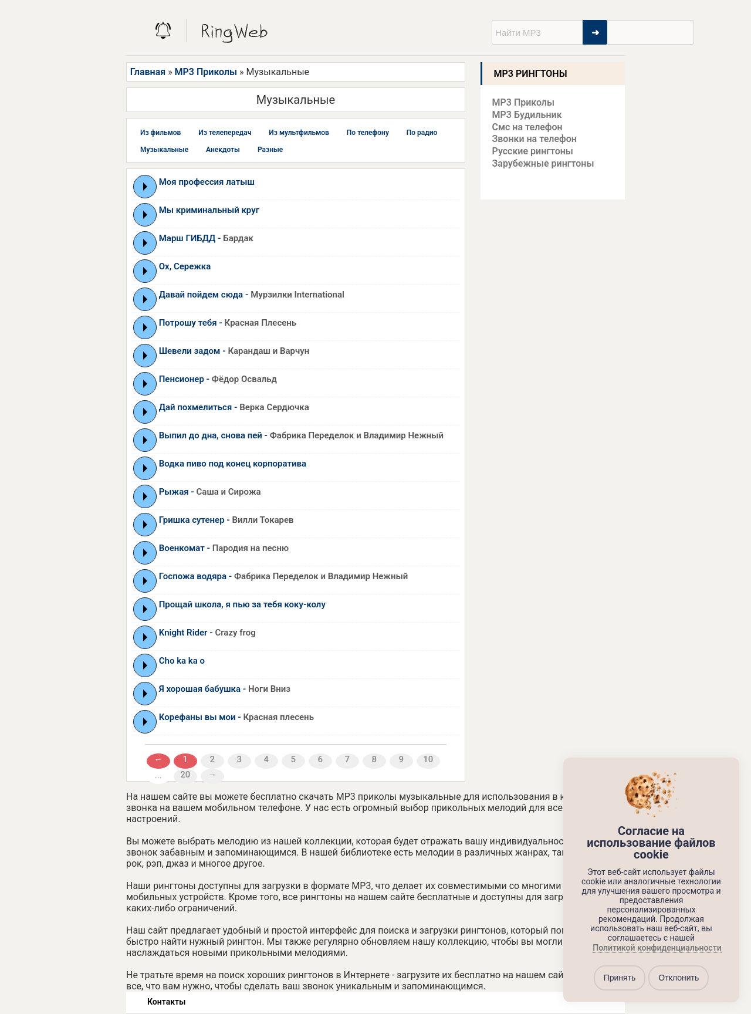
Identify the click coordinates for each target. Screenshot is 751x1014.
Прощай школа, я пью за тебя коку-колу (242, 604)
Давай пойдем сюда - (251, 294)
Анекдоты (223, 150)
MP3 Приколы (206, 71)
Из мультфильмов (299, 133)
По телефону (368, 133)
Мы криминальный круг (209, 210)
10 (428, 759)
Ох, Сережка (185, 266)
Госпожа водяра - (283, 576)
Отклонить (678, 977)
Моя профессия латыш (207, 182)
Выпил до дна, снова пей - (301, 435)
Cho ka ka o (182, 660)
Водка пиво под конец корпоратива (232, 463)
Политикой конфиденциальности (657, 947)
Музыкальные (164, 150)
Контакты (166, 1001)
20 (185, 774)
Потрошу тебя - (227, 322)
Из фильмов (160, 133)
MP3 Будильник (527, 114)
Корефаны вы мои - (236, 717)
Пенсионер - (218, 379)
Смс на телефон (527, 127)
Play (145, 186)
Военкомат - (224, 548)
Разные (270, 150)
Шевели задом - (234, 351)
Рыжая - (210, 491)
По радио (422, 133)
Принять (620, 977)
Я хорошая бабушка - (224, 689)
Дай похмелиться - (234, 407)
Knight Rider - (207, 632)
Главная (147, 71)
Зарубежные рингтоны (543, 163)
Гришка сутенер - (226, 520)
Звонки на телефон (534, 138)
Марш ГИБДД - (206, 238)
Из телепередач (224, 133)
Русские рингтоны (532, 151)
